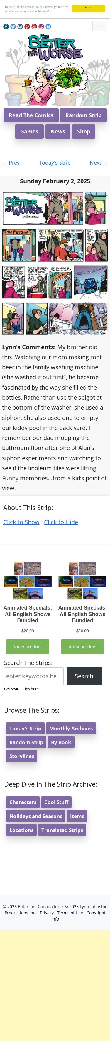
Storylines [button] (21, 756)
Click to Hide (61, 522)
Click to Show (21, 522)
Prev (11, 162)
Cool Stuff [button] (56, 802)
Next (99, 162)
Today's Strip (55, 162)
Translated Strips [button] (62, 830)
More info (44, 11)
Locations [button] (21, 830)
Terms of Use (70, 912)
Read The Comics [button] (31, 115)
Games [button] (29, 131)
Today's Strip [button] (25, 728)
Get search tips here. (22, 688)
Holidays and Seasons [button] (35, 816)
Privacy (47, 912)
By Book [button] (61, 742)
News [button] (57, 131)
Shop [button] (83, 131)
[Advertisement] (55, 985)
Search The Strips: (28, 663)
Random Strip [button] (83, 115)
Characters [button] (22, 802)
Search (84, 676)
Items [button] (77, 816)
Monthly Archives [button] (71, 728)
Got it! (89, 8)
